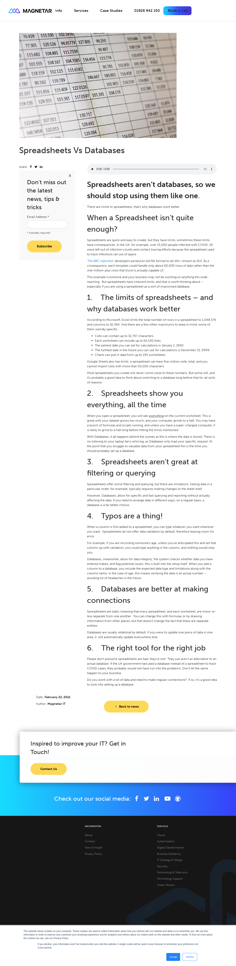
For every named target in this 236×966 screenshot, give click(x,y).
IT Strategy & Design (169, 860)
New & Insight (93, 847)
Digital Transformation (170, 847)
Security (162, 866)
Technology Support (170, 878)
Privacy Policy (93, 854)
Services (81, 10)
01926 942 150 (147, 10)
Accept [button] (173, 957)
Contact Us (48, 769)
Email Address (38, 217)
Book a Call (178, 10)
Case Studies (111, 10)
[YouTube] (168, 798)
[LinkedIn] (156, 798)
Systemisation (165, 841)
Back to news (126, 706)
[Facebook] (136, 798)
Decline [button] (190, 957)
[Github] (178, 798)
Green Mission (166, 885)
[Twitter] (146, 798)
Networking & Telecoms (172, 872)
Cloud (161, 835)
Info (58, 10)
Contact (90, 841)
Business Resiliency (169, 854)
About (89, 835)
